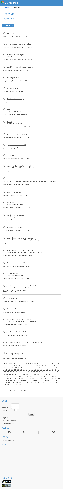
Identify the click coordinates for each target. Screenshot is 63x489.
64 (24, 370)
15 (49, 363)
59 (9, 370)
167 (39, 382)
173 (4, 384)
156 (55, 380)
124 (49, 376)
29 (34, 366)
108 (46, 374)
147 (21, 380)
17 (55, 363)
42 (16, 368)
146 (18, 380)
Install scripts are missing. (15, 99)
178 (23, 384)
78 (8, 372)
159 (9, 382)
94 (54, 372)
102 (23, 374)
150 (32, 380)
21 (11, 366)
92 (48, 372)
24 (19, 366)
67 (32, 370)
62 (18, 370)
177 (19, 384)
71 (44, 370)
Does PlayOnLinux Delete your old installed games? (26, 342)
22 (14, 366)
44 (21, 368)
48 (33, 368)
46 (27, 368)
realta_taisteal (7, 47)
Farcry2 (9, 109)
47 (30, 368)
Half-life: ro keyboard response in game (20, 67)
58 (6, 370)
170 (50, 382)
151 (36, 380)
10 (35, 363)
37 (57, 366)
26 (25, 366)
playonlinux (9, 2)
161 (16, 382)
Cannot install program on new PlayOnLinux (24, 286)
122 (41, 376)
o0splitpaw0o (7, 243)
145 (14, 380)
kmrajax (5, 335)
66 (29, 370)
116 (19, 376)
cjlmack (5, 346)
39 (7, 368)
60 (12, 370)
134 (30, 378)
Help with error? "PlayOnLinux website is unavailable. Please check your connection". (30, 181)
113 (8, 376)
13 (43, 363)
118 (27, 376)
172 (57, 382)
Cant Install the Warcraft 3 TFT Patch (19, 166)
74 (52, 370)
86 (31, 372)
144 (10, 380)
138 (44, 378)
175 (12, 384)
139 (48, 378)
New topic (8, 25)
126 (56, 376)
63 (21, 370)
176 (16, 384)
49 (36, 368)
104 (31, 374)
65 (26, 370)
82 (19, 372)
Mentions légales (8, 440)
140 (52, 378)
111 (57, 374)
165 (31, 382)
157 (58, 380)
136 (37, 378)
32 (43, 366)
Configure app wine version (16, 215)
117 (23, 376)
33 (45, 366)
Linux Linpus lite (12, 33)
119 (30, 376)
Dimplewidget (7, 59)
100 (16, 374)
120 (34, 376)
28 (31, 366)
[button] (60, 2)
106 (38, 374)
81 (17, 372)
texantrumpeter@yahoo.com (11, 301)
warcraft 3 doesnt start (14, 273)
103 (27, 374)
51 (42, 368)
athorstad (6, 195)
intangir (5, 220)
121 (38, 376)
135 (33, 378)
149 (29, 380)
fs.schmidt (6, 230)
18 (58, 363)
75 (55, 370)
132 (22, 378)
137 (41, 378)
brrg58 (5, 81)
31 (40, 366)
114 (12, 376)
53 (47, 368)
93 (51, 372)
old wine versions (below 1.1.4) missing (19, 319)
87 (34, 372)
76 (58, 370)
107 (42, 374)
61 (15, 370)
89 (40, 372)
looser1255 (6, 278)
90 (43, 372)
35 (51, 366)
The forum (7, 7)
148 (25, 380)
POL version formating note (16, 55)
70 (41, 370)
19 (5, 366)
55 (53, 368)
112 (4, 376)
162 (20, 382)
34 (48, 366)
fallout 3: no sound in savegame (17, 134)
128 (7, 378)
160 (13, 382)
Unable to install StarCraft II (18, 332)
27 (28, 366)
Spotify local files (12, 298)
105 (34, 374)
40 (10, 368)
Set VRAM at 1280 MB (17, 353)
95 (57, 372)
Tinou (4, 36)
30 (37, 366)
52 (45, 368)
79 (11, 372)
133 (26, 378)
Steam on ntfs (11, 309)
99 (13, 374)
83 (22, 372)
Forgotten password (9, 420)
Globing (5, 324)
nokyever (5, 171)
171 (53, 382)
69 (38, 370)
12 (41, 363)
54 (50, 368)
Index (14, 390)
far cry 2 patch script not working (20, 44)
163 (24, 382)
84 (25, 372)
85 (28, 372)
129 (11, 378)
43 (19, 368)
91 (45, 372)
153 (43, 380)
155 (51, 380)
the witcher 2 (11, 155)
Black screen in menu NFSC (16, 263)
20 (8, 366)
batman (5, 137)
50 (39, 368)
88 (37, 372)
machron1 (6, 207)
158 (5, 382)
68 (35, 370)
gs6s (4, 148)
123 (45, 376)
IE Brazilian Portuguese (14, 227)
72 (47, 370)
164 (28, 382)
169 (46, 382)
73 (50, 370)
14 (46, 363)
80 (14, 372)
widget (5, 70)
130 (15, 378)
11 (38, 363)
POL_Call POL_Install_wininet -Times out (20, 238)
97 (7, 374)
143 (7, 380)
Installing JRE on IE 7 (13, 78)
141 (55, 378)
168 (42, 382)
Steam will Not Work (14, 192)
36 (54, 366)
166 (35, 382)
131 (18, 378)
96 (4, 374)
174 (8, 384)
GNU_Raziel (6, 158)
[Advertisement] (31, 461)
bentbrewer (6, 358)
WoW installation (12, 88)
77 (5, 372)
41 (13, 368)
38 (4, 368)
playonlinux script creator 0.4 (16, 145)
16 (52, 363)
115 (16, 376)
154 (47, 380)
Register (5, 418)
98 (10, 374)
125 (52, 376)
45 (24, 368)
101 (20, 374)
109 (49, 374)
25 (22, 366)
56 (56, 368)
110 (53, 374)
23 (17, 366)
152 (40, 380)
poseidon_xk (6, 266)
